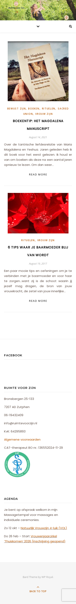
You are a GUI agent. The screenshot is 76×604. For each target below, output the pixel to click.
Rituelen (49, 108)
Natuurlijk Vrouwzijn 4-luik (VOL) (44, 528)
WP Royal (47, 577)
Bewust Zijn (16, 108)
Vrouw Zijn (44, 114)
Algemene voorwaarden (22, 439)
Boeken (33, 108)
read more (38, 174)
